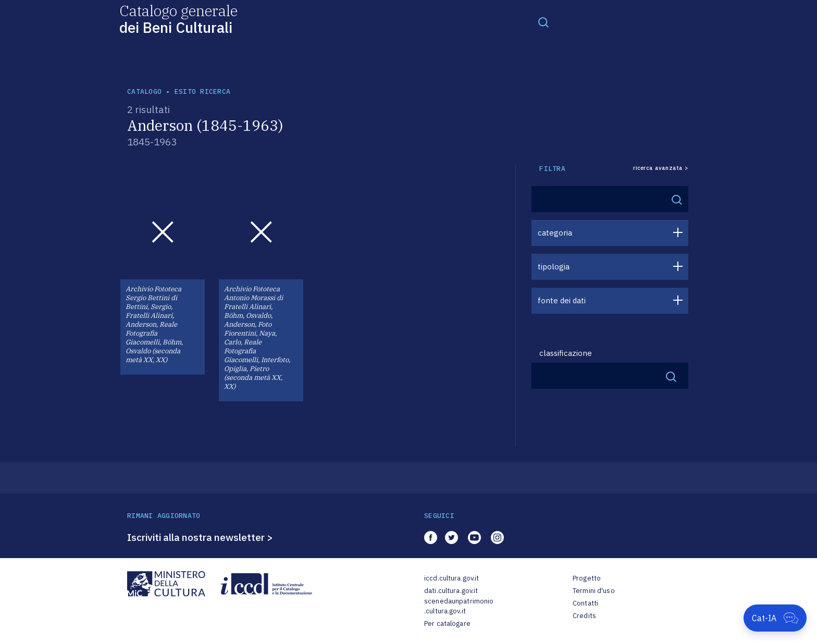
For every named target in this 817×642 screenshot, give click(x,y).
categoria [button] (555, 233)
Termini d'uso (594, 590)
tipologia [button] (554, 266)
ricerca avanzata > (660, 168)
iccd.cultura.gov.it (451, 578)
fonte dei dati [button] (562, 300)
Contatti (585, 603)
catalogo (144, 91)
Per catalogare (447, 623)
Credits (584, 615)
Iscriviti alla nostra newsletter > (200, 537)
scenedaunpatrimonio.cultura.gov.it (458, 606)
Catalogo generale (178, 18)
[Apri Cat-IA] (775, 618)
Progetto (587, 578)
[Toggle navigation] (543, 22)
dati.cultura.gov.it (451, 590)
